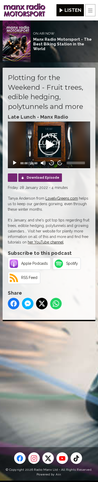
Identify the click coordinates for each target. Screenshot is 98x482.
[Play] (14, 163)
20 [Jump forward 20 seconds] (60, 163)
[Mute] (43, 163)
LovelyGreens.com (61, 198)
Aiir (58, 474)
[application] (49, 144)
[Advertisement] (49, 375)
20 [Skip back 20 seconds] (51, 163)
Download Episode (43, 177)
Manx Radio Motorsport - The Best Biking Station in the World (62, 44)
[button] (49, 144)
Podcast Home (12, 177)
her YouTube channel (46, 242)
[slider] (76, 163)
